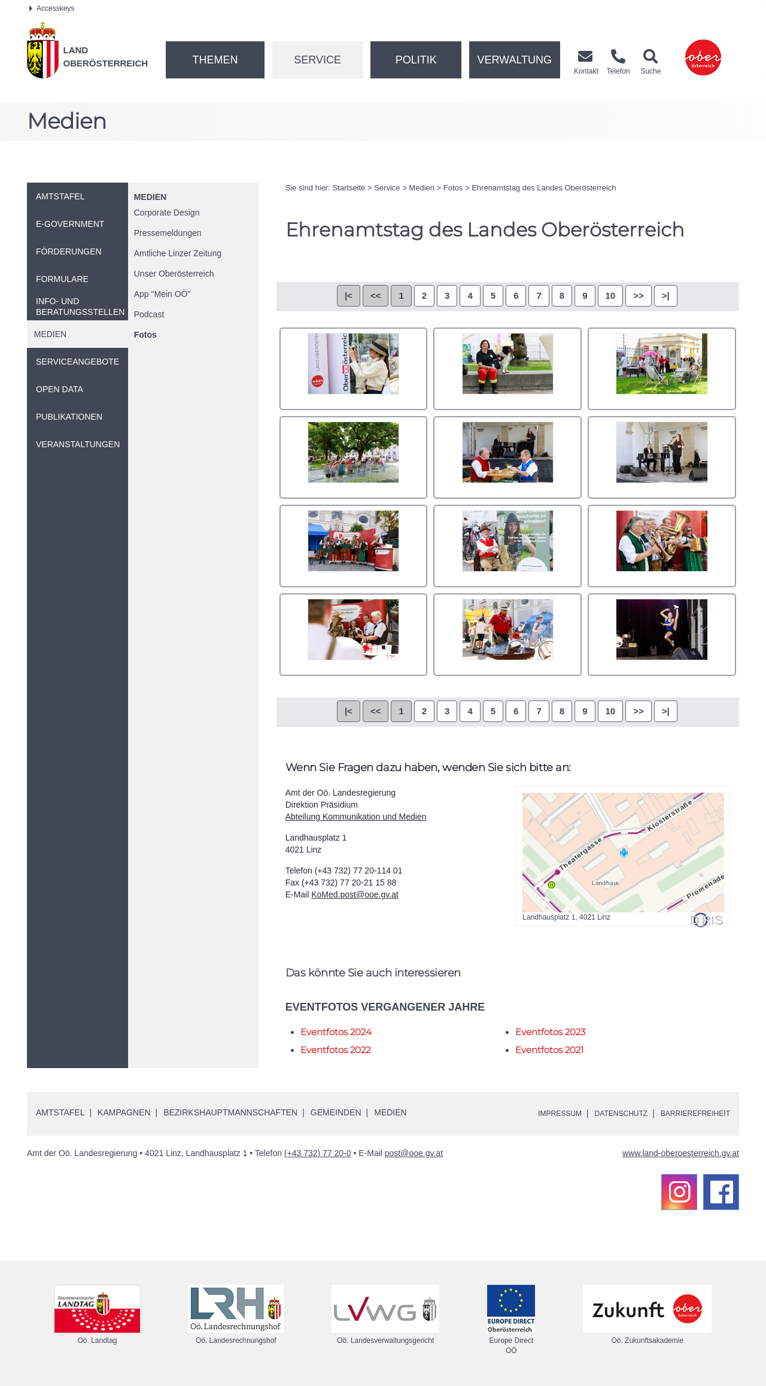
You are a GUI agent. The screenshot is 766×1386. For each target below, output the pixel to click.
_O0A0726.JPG (507, 546)
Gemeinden (336, 1112)
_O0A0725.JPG (353, 546)
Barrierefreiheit (689, 1113)
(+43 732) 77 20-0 (317, 1153)
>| (666, 295)
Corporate (167, 212)
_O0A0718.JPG (662, 457)
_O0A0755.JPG (353, 634)
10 (611, 295)
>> (638, 295)
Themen (215, 60)
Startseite (348, 187)
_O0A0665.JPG (507, 368)
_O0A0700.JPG (662, 368)
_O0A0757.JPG (507, 634)
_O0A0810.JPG (662, 634)
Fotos (145, 334)
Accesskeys (51, 8)
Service (317, 60)
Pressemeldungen (168, 233)
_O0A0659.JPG (353, 368)
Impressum (535, 1113)
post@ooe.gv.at (414, 1153)
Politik (416, 60)
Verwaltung (514, 60)
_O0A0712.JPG (353, 457)
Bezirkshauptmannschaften (230, 1112)
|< (348, 295)
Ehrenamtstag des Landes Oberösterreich (544, 187)
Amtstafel (60, 1112)
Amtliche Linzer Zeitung (177, 253)
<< (375, 295)
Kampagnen (124, 1112)
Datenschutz (605, 1113)
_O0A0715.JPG (507, 457)
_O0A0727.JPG (662, 546)
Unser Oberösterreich (174, 273)
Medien (150, 197)
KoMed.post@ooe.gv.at (354, 894)
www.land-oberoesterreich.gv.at (680, 1153)
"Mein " (162, 294)
